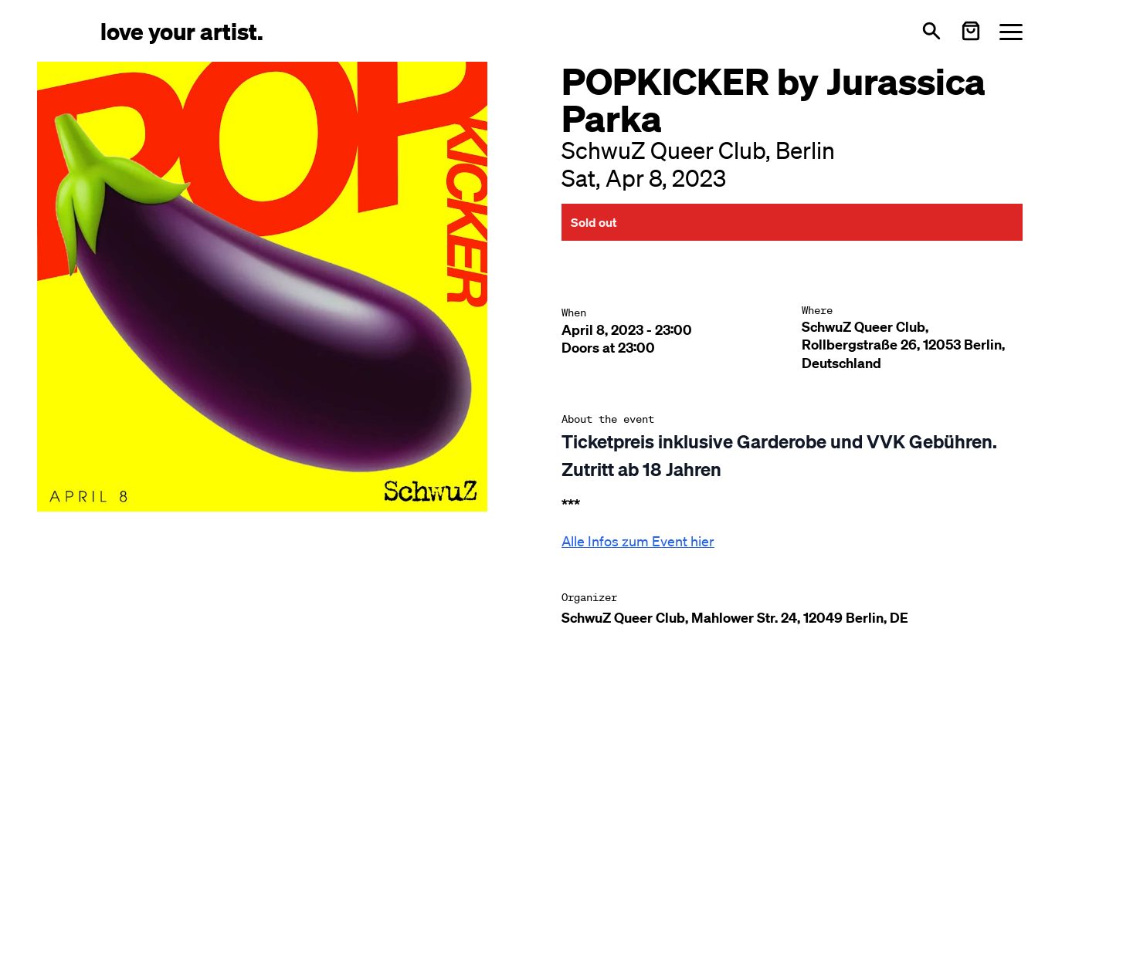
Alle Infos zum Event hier (638, 540)
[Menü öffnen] (1011, 31)
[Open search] (931, 31)
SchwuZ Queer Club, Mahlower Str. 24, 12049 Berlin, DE (735, 618)
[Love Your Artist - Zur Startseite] (181, 30)
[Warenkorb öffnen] (971, 31)
